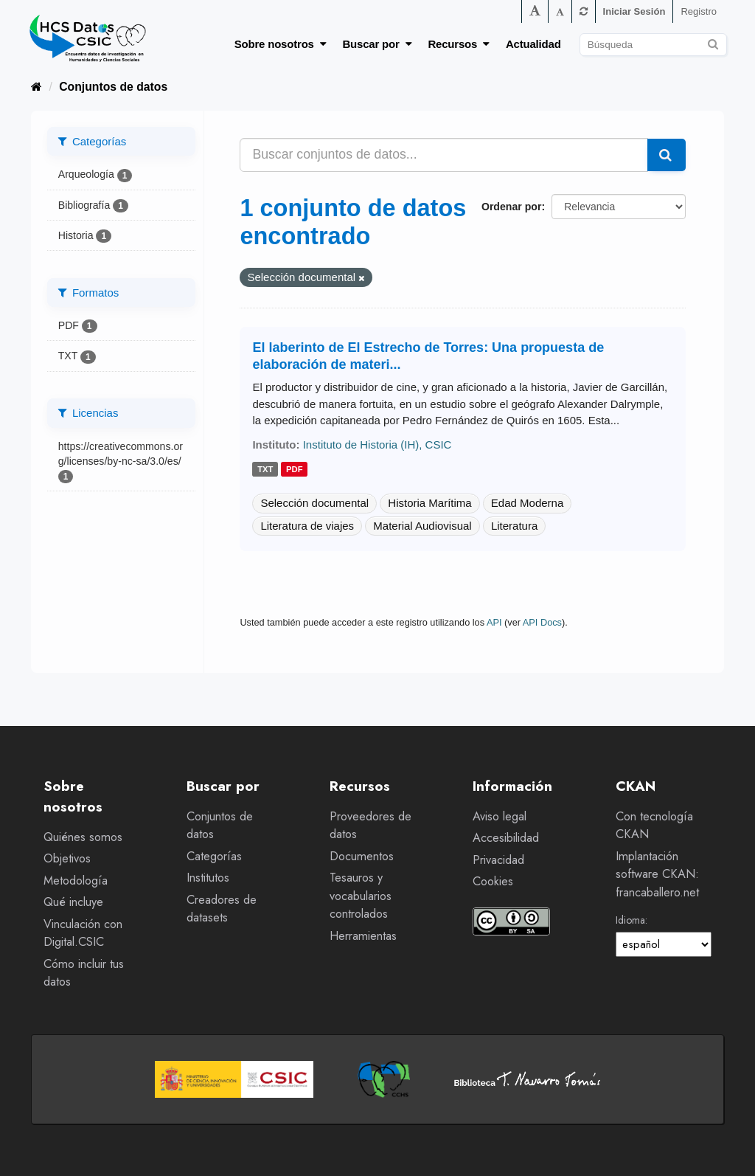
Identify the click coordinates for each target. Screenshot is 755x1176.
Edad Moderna (527, 503)
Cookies (493, 881)
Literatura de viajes (307, 525)
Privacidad (498, 859)
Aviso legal (499, 816)
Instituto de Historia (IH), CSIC (377, 444)
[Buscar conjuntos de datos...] (444, 155)
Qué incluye (73, 901)
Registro (699, 11)
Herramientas (363, 935)
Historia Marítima (429, 503)
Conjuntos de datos (113, 86)
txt (265, 469)
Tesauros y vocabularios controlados (361, 895)
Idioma (630, 920)
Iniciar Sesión (634, 11)
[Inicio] (36, 86)
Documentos (362, 856)
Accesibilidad (506, 837)
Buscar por (376, 44)
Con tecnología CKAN (654, 825)
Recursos (459, 44)
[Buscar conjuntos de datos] (653, 44)
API (494, 622)
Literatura (514, 525)
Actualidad (533, 44)
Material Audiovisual (422, 525)
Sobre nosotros (280, 44)
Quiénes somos (83, 837)
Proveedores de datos (370, 825)
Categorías (214, 856)
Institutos (208, 877)
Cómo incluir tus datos (84, 973)
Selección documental (314, 503)
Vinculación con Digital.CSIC (83, 933)
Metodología (76, 880)
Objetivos (67, 858)
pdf (294, 469)
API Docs (542, 622)
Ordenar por (511, 206)
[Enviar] (713, 42)
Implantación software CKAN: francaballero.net (657, 874)
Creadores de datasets (222, 909)
